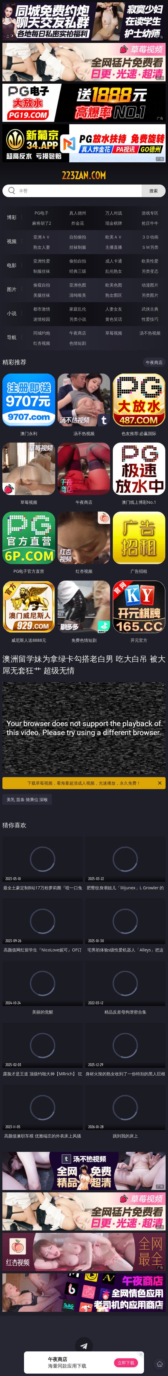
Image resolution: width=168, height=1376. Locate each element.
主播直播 (113, 247)
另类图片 (150, 295)
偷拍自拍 (77, 261)
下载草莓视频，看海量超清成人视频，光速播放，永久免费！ (95, 783)
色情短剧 (77, 343)
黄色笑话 (113, 319)
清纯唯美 (77, 295)
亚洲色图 (77, 285)
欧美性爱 (150, 261)
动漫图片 (150, 285)
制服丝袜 (41, 271)
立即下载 (126, 1362)
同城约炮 (41, 333)
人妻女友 (113, 309)
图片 (11, 289)
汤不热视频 (150, 333)
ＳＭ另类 (150, 247)
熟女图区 (113, 295)
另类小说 (77, 319)
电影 (11, 265)
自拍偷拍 (77, 237)
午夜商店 (77, 333)
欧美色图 (113, 285)
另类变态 (150, 271)
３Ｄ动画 (150, 237)
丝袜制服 (77, 247)
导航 (11, 337)
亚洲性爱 (41, 261)
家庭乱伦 (77, 309)
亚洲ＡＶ (41, 237)
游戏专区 (150, 213)
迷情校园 (41, 319)
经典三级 (77, 271)
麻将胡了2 (41, 223)
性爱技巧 (150, 319)
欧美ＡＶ (113, 237)
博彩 (11, 217)
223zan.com (84, 176)
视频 (11, 241)
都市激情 (41, 309)
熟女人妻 (41, 247)
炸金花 (77, 223)
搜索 (153, 191)
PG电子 (41, 213)
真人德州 (77, 213)
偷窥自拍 (41, 285)
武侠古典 (150, 309)
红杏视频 (41, 343)
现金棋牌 (113, 223)
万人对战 (113, 213)
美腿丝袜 (41, 295)
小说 (11, 313)
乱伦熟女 (113, 271)
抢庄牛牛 (150, 223)
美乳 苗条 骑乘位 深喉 (27, 799)
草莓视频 (113, 333)
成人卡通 (113, 261)
